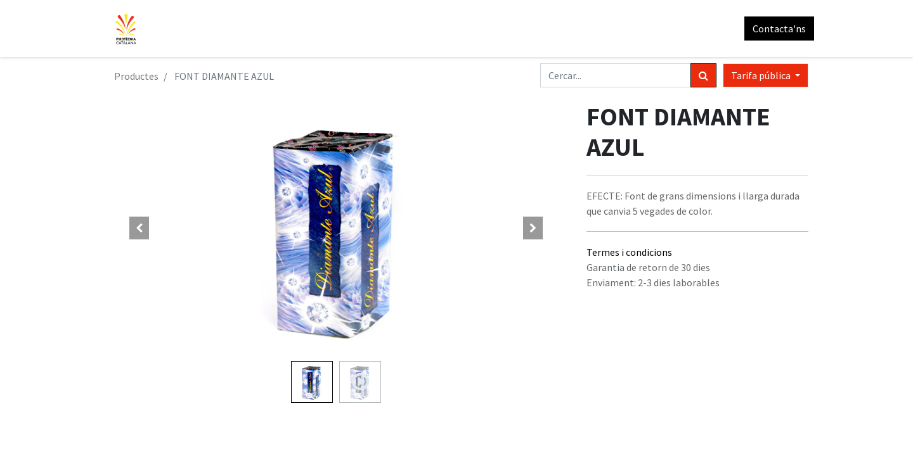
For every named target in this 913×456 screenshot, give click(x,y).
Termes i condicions (629, 252)
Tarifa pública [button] (762, 75)
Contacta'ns (773, 28)
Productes (136, 76)
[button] (139, 228)
